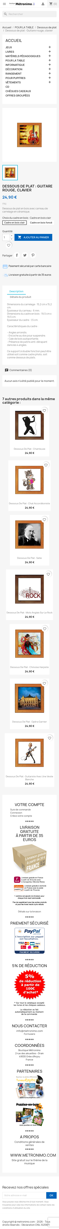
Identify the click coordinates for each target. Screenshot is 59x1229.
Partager (17, 255)
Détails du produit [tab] (20, 297)
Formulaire (29, 1033)
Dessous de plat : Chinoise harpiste (29, 667)
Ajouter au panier (33, 237)
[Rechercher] (29, 14)
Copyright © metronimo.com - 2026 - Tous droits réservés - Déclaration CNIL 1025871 (26, 1223)
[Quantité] (6, 237)
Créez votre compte (21, 815)
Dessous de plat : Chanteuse (29, 448)
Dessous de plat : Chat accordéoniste (29, 503)
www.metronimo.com (33, 1155)
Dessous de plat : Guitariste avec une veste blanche (29, 778)
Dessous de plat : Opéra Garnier (29, 721)
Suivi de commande (20, 809)
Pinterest (33, 255)
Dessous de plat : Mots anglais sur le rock (29, 612)
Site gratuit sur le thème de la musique (29, 1161)
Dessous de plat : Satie (29, 557)
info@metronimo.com (29, 1031)
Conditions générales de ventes (29, 1143)
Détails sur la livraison (29, 911)
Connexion (16, 812)
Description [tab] (16, 291)
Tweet (25, 255)
